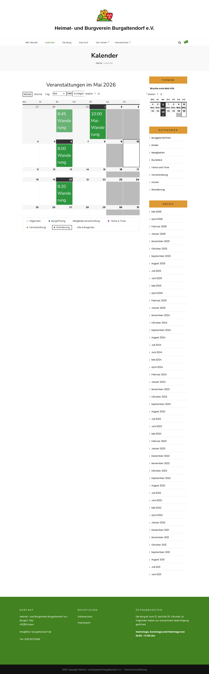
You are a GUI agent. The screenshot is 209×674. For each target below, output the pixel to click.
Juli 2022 (156, 492)
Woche (38, 93)
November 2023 (160, 388)
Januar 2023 (158, 447)
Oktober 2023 (159, 396)
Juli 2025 (156, 270)
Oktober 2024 (159, 322)
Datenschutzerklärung (135, 668)
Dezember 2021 (160, 529)
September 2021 (160, 551)
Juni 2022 (156, 499)
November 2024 (160, 314)
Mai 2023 (156, 433)
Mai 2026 (156, 210)
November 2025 (160, 240)
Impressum (84, 621)
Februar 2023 (158, 440)
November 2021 (160, 536)
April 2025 (157, 292)
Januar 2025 (158, 307)
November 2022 (160, 462)
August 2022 (158, 484)
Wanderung (158, 188)
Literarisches (127, 42)
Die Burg (69, 42)
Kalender (51, 42)
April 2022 (157, 514)
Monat (27, 93)
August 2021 (158, 558)
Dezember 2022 (160, 455)
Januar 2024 (158, 381)
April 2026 (157, 218)
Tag (47, 93)
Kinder (155, 144)
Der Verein (106, 42)
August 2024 (158, 336)
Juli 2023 (156, 418)
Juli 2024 (156, 344)
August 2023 (158, 410)
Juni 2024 (156, 351)
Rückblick (156, 159)
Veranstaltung (159, 174)
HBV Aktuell (31, 42)
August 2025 (158, 262)
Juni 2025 (156, 277)
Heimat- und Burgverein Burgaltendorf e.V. (104, 28)
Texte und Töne (160, 166)
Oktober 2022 (159, 470)
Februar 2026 (159, 225)
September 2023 (161, 403)
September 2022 (161, 477)
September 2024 (161, 329)
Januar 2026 (158, 233)
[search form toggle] (179, 43)
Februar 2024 (159, 373)
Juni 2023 (156, 425)
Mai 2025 (156, 284)
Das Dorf (87, 42)
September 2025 (161, 255)
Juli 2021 (155, 566)
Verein (155, 181)
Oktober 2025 (159, 247)
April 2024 (157, 366)
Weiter (90, 93)
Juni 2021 (156, 573)
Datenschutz (85, 615)
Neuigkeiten (158, 151)
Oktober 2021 (158, 543)
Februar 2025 (159, 299)
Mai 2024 (156, 359)
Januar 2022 (158, 521)
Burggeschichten (161, 137)
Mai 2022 (156, 507)
